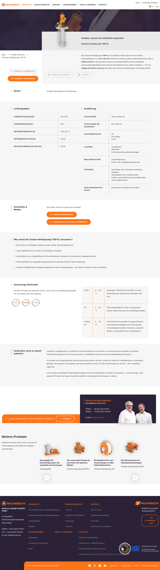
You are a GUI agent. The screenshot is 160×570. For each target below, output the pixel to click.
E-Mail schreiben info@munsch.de (92, 549)
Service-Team (96, 510)
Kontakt (103, 5)
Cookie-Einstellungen (150, 566)
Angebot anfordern (23, 79)
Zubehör (31, 526)
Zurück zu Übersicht (23, 71)
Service (56, 5)
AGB (136, 566)
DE (153, 6)
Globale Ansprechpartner (88, 537)
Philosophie (33, 537)
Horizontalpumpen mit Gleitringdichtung (43, 510)
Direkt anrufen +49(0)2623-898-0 (92, 543)
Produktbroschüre (61, 214)
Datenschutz (126, 566)
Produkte (27, 5)
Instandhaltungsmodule (100, 515)
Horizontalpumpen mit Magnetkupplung (43, 515)
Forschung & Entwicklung (38, 543)
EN (157, 6)
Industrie (69, 526)
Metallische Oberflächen (75, 515)
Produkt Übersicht (19, 55)
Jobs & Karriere (87, 5)
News (30, 549)
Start (5, 55)
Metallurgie (70, 521)
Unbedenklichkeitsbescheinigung (68, 222)
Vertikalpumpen (34, 521)
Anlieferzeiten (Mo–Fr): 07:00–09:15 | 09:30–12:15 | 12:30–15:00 (104, 554)
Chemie (69, 510)
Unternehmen (70, 5)
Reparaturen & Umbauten (101, 526)
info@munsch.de (98, 417)
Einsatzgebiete (42, 5)
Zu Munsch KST (150, 520)
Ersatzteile (95, 521)
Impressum (114, 566)
